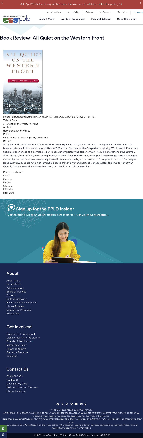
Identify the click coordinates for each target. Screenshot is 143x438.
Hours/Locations (53, 12)
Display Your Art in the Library (23, 338)
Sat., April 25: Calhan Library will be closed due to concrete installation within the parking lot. (71, 4)
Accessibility (73, 12)
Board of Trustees (16, 292)
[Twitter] (62, 405)
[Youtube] (76, 405)
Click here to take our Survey (3, 428)
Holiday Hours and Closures (22, 388)
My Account (105, 12)
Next (141, 3)
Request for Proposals (18, 310)
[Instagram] (67, 405)
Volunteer (12, 356)
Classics (7, 186)
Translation (122, 12)
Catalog (89, 12)
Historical (8, 190)
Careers (11, 296)
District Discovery (16, 299)
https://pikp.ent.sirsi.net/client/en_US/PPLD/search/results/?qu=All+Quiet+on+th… (49, 117)
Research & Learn (101, 19)
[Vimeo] (71, 405)
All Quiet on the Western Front (20, 124)
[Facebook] (58, 405)
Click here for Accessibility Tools (3, 435)
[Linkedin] (81, 405)
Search (140, 12)
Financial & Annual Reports (21, 303)
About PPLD (13, 281)
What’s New (13, 314)
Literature (8, 193)
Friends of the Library (18, 342)
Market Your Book (16, 345)
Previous (2, 3)
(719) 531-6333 (14, 377)
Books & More (46, 19)
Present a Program (17, 353)
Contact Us (12, 380)
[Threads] (85, 405)
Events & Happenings (73, 19)
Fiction (7, 183)
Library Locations (16, 391)
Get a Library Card (16, 384)
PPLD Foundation (16, 349)
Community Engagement (20, 334)
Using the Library (127, 19)
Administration (14, 288)
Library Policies (15, 307)
